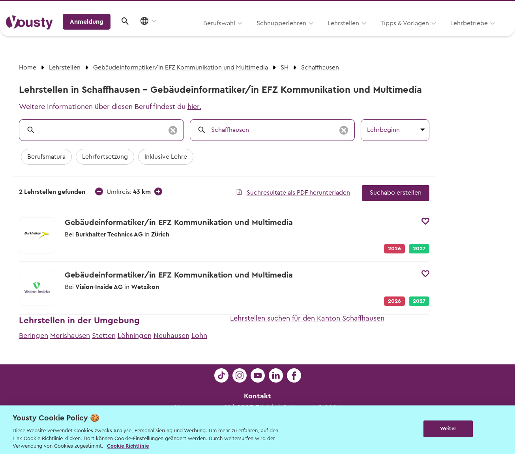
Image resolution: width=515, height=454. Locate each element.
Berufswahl (119, 34)
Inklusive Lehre (165, 157)
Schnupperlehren (181, 34)
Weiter (448, 428)
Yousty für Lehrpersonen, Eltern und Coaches (362, 8)
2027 (419, 248)
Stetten (104, 335)
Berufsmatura (46, 157)
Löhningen (135, 335)
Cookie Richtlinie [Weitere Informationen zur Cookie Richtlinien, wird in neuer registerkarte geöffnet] (128, 445)
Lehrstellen (242, 34)
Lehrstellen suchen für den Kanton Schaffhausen (307, 318)
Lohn (199, 335)
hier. (194, 106)
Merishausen (70, 335)
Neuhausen (171, 335)
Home (27, 67)
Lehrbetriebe (368, 34)
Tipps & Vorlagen (304, 34)
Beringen (33, 335)
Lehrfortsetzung (105, 157)
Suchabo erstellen (395, 192)
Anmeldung (441, 33)
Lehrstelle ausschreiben (475, 8)
